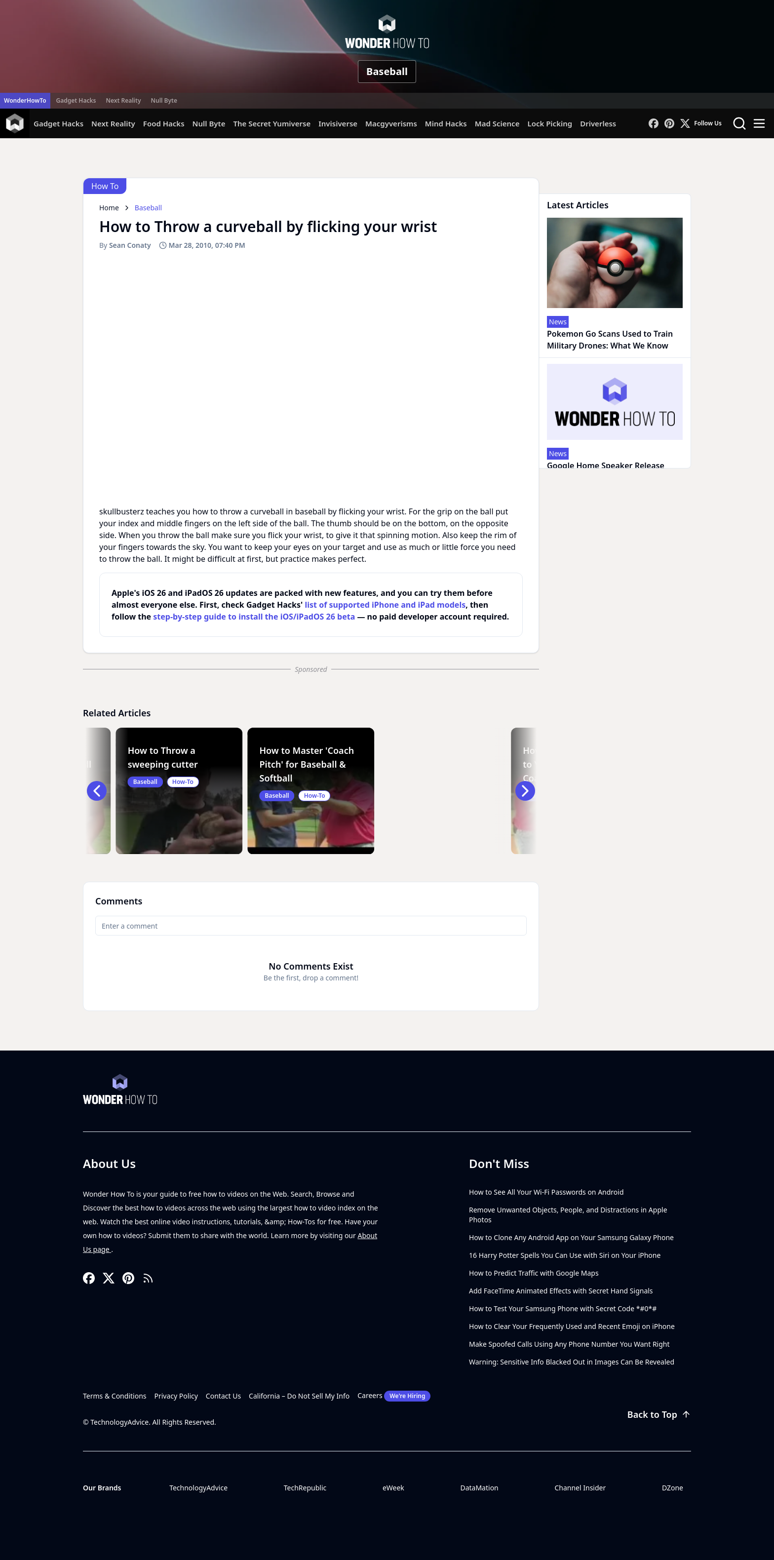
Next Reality (123, 100)
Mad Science (497, 123)
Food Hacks (164, 123)
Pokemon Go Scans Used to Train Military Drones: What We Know (610, 339)
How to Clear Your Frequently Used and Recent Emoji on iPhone (572, 1326)
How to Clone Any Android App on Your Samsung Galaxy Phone (571, 1237)
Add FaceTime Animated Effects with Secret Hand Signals (561, 1290)
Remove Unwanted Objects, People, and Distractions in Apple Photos (568, 1214)
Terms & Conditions (115, 1396)
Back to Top (659, 1414)
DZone (672, 1487)
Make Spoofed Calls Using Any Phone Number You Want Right (569, 1344)
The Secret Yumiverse (271, 123)
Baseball (387, 71)
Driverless (598, 123)
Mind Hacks (446, 123)
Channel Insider (580, 1487)
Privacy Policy (176, 1396)
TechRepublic (305, 1487)
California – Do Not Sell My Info (299, 1396)
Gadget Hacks (76, 100)
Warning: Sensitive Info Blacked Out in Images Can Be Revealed (571, 1361)
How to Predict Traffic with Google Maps (534, 1273)
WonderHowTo (25, 100)
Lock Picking (549, 123)
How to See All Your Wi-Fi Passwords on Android (546, 1192)
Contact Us (223, 1396)
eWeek (393, 1487)
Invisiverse (337, 123)
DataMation (479, 1487)
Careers (393, 1396)
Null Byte (164, 100)
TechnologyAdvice (198, 1487)
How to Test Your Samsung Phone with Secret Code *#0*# (563, 1308)
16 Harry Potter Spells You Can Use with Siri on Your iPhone (564, 1255)
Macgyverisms (391, 123)
